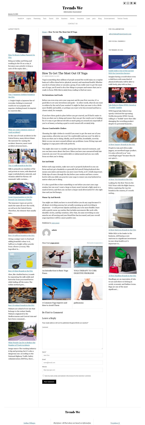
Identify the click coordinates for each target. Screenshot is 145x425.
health (20, 18)
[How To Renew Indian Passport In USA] (22, 44)
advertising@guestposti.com (120, 34)
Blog (100, 18)
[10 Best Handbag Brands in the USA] (123, 260)
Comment (45, 327)
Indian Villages (29, 423)
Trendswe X (115, 423)
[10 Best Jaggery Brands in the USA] (123, 135)
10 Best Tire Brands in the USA (120, 179)
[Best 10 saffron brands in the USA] (22, 225)
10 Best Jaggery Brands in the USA (122, 144)
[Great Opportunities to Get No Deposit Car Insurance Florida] (22, 189)
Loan (88, 18)
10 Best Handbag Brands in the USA (122, 275)
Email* (44, 359)
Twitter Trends (122, 18)
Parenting (37, 18)
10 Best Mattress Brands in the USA (122, 230)
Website (44, 366)
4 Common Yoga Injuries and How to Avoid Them (54, 304)
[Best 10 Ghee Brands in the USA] (22, 261)
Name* (44, 352)
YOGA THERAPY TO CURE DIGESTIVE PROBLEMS (85, 271)
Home (72, 18)
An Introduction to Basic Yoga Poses (55, 271)
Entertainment (109, 18)
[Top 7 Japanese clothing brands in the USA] (22, 82)
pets (94, 18)
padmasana (78, 302)
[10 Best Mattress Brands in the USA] (121, 212)
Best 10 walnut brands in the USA (21, 305)
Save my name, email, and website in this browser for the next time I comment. (68, 376)
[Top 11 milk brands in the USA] (22, 156)
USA (57, 18)
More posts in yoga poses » (95, 243)
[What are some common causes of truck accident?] (22, 121)
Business (64, 18)
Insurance (80, 18)
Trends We (72, 8)
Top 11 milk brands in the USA (20, 165)
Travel (51, 18)
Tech (44, 18)
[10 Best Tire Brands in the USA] (123, 169)
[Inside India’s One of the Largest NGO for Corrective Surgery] (123, 62)
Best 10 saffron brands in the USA (21, 235)
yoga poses (55, 223)
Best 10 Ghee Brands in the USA (20, 271)
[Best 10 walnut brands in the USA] (22, 296)
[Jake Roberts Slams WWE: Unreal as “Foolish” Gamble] (123, 95)
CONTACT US (73, 23)
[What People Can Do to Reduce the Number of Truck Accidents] (22, 331)
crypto (28, 18)
